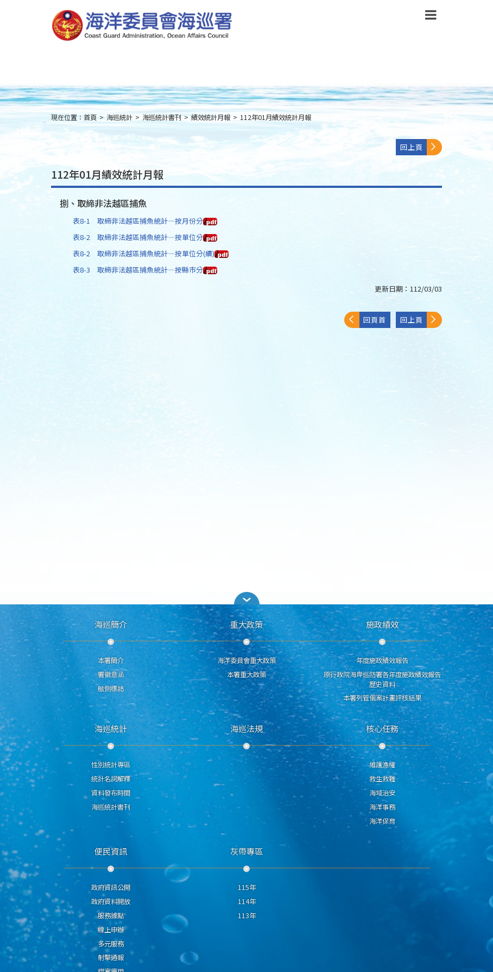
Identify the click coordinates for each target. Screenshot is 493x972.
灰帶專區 (246, 851)
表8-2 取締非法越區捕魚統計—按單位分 (145, 237)
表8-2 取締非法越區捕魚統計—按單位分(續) (151, 253)
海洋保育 (382, 821)
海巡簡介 (110, 624)
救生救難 (382, 779)
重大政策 (246, 624)
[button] (246, 598)
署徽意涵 (111, 674)
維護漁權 (382, 764)
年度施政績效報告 (382, 660)
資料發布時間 (110, 793)
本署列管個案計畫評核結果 (382, 698)
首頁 (90, 117)
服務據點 (111, 915)
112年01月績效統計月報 (275, 117)
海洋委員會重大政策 (246, 660)
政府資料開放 (110, 901)
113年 (247, 915)
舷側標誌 (111, 688)
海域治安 (382, 793)
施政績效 (382, 624)
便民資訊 (110, 851)
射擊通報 (111, 957)
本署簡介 (111, 660)
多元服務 (111, 944)
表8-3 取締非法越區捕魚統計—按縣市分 (145, 269)
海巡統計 (119, 117)
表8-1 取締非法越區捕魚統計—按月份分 (145, 221)
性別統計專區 (110, 764)
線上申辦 (111, 930)
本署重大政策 (246, 674)
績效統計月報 (210, 117)
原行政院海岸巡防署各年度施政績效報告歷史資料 (382, 679)
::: (44, 121)
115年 (247, 887)
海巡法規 (246, 728)
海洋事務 (382, 807)
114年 (247, 901)
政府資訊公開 (110, 887)
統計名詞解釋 (110, 779)
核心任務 (382, 728)
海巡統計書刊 (161, 117)
